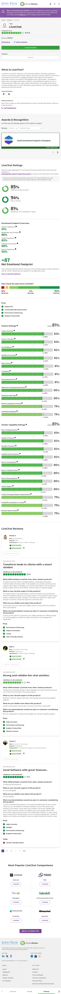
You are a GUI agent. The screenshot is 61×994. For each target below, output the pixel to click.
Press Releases (37, 975)
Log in (4, 969)
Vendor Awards (7, 978)
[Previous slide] (53, 152)
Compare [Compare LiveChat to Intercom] (16, 884)
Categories (6, 972)
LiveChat (16, 20)
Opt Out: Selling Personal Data (43, 984)
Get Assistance (8, 108)
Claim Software (30, 47)
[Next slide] (57, 152)
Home (3, 20)
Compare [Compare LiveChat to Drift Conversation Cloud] (45, 902)
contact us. (22, 14)
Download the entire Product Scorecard (16, 174)
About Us (35, 969)
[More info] (16, 226)
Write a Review (20, 42)
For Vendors (6, 981)
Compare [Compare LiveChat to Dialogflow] (16, 902)
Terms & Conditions (39, 978)
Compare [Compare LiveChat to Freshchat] (16, 920)
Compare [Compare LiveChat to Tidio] (45, 884)
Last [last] (24, 851)
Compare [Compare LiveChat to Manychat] (45, 920)
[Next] (19, 851)
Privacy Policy (37, 981)
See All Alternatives (30, 931)
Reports (5, 975)
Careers (35, 972)
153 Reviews (5, 42)
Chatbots (9, 20)
